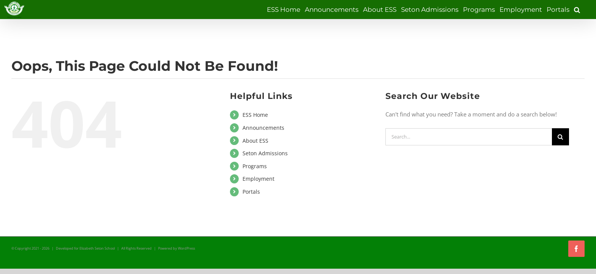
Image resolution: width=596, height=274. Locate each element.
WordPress (186, 248)
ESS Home (255, 114)
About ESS (255, 140)
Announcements (263, 127)
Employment (258, 178)
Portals (251, 191)
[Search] (560, 136)
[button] (582, 9)
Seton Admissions (265, 153)
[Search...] (468, 136)
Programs (255, 166)
